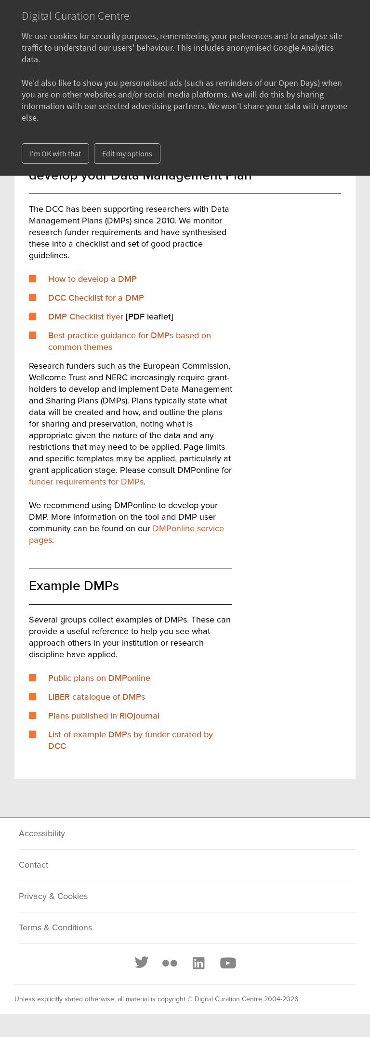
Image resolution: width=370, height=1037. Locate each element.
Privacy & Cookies (53, 896)
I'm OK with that (55, 153)
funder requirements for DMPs (86, 482)
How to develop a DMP (92, 279)
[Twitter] (142, 963)
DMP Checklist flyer (85, 317)
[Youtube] (227, 963)
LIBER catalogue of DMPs (96, 697)
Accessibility (42, 834)
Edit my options (127, 153)
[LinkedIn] (198, 963)
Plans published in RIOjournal (103, 716)
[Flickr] (169, 963)
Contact (33, 865)
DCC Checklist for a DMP (96, 298)
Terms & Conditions (55, 928)
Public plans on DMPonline (99, 678)
